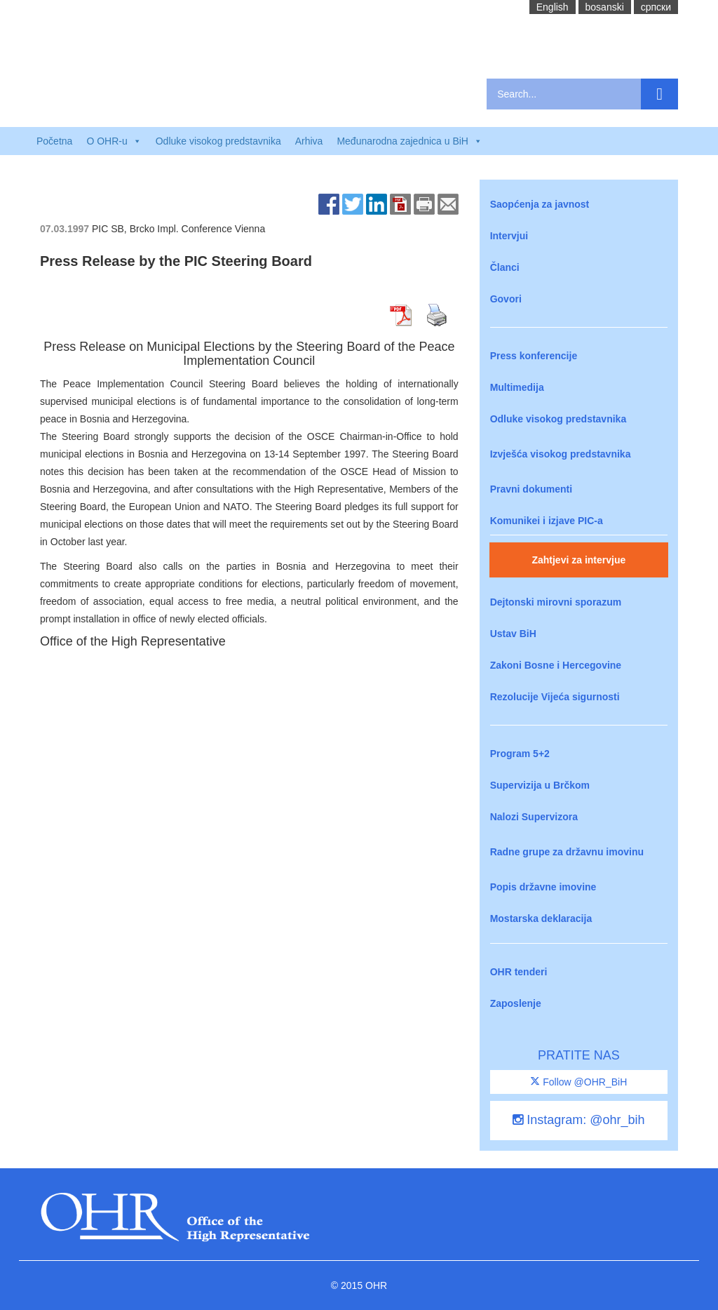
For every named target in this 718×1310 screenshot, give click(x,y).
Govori (506, 299)
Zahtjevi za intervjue (578, 560)
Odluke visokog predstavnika (218, 141)
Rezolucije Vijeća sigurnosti (555, 696)
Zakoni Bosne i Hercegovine (556, 665)
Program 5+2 (520, 753)
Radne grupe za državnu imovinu (567, 851)
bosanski (604, 7)
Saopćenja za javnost (540, 204)
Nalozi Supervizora (534, 816)
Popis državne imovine (543, 887)
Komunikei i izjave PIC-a (546, 520)
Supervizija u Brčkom (540, 785)
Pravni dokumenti (531, 489)
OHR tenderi (519, 971)
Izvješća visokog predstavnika (560, 454)
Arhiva (309, 141)
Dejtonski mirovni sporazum (555, 602)
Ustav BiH (513, 633)
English (552, 7)
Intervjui (509, 235)
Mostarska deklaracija (541, 918)
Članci (505, 267)
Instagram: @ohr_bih (578, 1120)
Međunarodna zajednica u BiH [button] (409, 141)
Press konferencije (534, 355)
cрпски (656, 7)
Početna (54, 141)
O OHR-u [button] (113, 141)
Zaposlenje (515, 1003)
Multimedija (517, 387)
